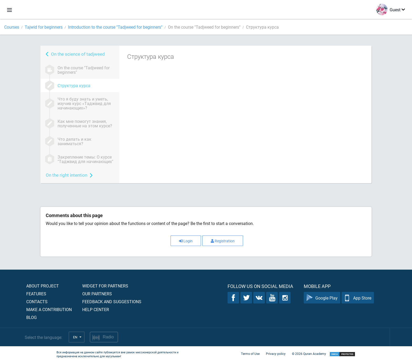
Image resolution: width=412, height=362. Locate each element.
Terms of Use (250, 353)
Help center (95, 309)
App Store (357, 298)
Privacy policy (276, 353)
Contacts (37, 301)
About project (42, 285)
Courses (11, 27)
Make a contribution (49, 309)
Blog (31, 317)
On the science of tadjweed (78, 54)
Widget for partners (105, 285)
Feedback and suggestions (111, 301)
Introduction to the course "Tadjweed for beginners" (115, 27)
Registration (223, 241)
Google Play (322, 298)
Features (36, 293)
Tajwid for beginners (44, 27)
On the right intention (66, 175)
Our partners (97, 293)
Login (186, 241)
